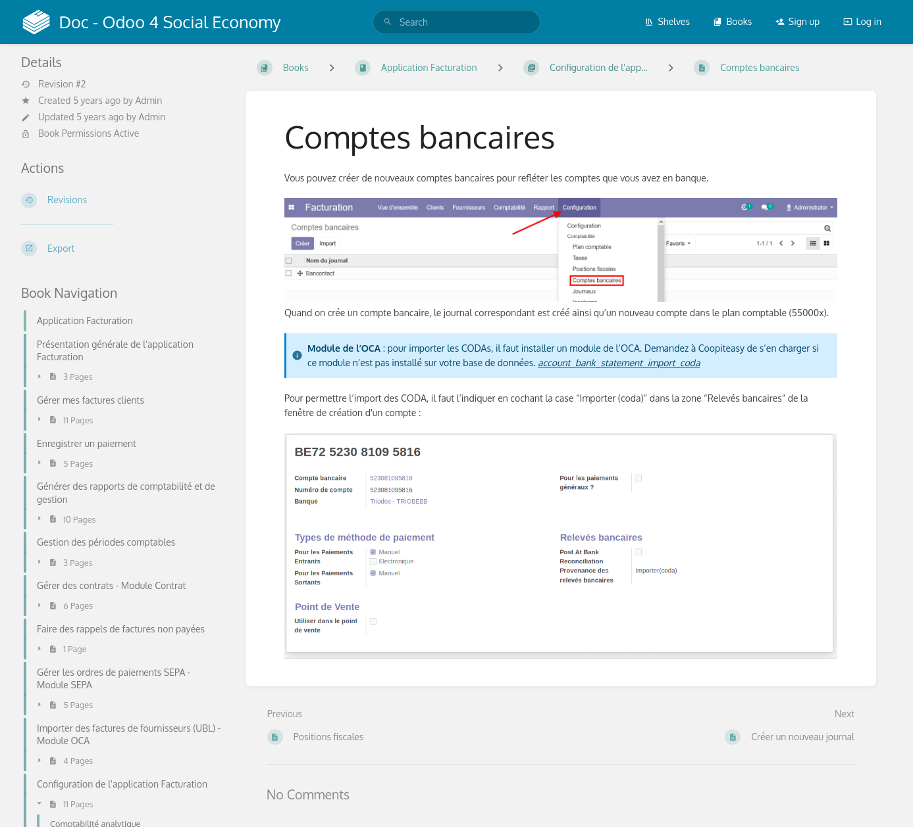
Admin (148, 100)
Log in (862, 21)
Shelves (667, 21)
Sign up (797, 21)
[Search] (387, 22)
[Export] (123, 248)
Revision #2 (53, 84)
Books (732, 21)
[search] (456, 22)
